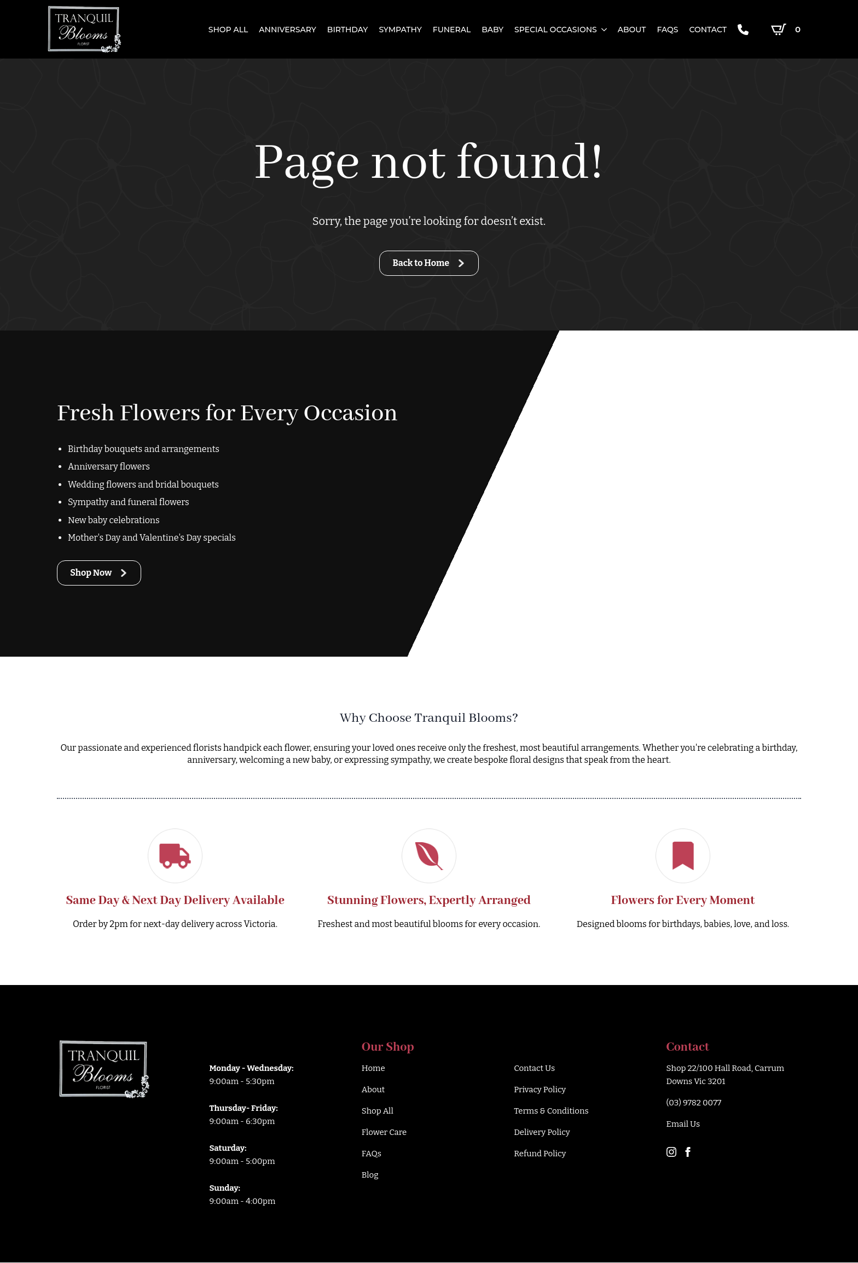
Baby (492, 29)
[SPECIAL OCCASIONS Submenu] (602, 29)
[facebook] (688, 1152)
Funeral (452, 29)
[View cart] (788, 29)
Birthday (347, 29)
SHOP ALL (228, 29)
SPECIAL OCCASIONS (555, 29)
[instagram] (671, 1152)
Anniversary (287, 29)
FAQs (667, 29)
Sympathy (400, 29)
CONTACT (707, 29)
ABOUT (632, 29)
